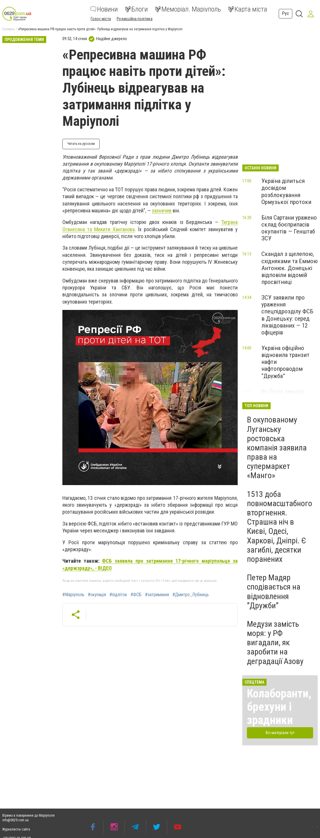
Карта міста (247, 9)
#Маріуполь (73, 594)
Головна (8, 29)
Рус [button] (285, 13)
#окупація (97, 594)
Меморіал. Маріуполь (188, 9)
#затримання (157, 594)
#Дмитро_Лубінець (190, 594)
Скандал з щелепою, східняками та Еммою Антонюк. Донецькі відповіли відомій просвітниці (289, 267)
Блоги (136, 9)
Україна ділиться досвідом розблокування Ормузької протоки (286, 191)
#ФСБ (136, 594)
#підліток (118, 594)
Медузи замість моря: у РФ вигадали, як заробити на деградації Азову (275, 642)
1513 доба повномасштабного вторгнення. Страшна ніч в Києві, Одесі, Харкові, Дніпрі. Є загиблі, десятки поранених (279, 526)
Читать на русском (81, 144)
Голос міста (101, 18)
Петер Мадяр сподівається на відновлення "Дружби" (273, 591)
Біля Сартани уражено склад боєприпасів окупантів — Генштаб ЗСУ (289, 228)
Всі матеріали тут (280, 732)
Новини (104, 9)
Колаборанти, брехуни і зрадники (279, 707)
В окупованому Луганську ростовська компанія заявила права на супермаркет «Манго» (277, 447)
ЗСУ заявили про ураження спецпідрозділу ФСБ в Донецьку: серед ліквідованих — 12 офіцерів (287, 315)
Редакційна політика (134, 18)
